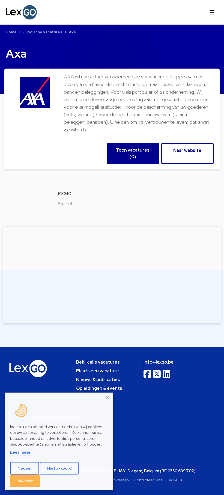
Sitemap (121, 479)
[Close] (108, 397)
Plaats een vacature (97, 371)
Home (11, 32)
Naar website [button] (187, 150)
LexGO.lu (175, 479)
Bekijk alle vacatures (98, 362)
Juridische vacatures (42, 32)
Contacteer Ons (148, 479)
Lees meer (20, 452)
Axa (72, 32)
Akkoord (25, 480)
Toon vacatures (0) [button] (133, 153)
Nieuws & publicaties (98, 379)
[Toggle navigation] (212, 12)
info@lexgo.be (159, 362)
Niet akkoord (59, 468)
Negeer (24, 468)
